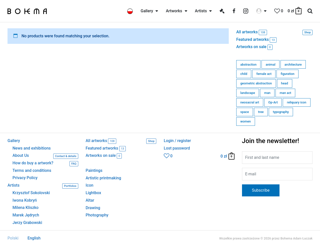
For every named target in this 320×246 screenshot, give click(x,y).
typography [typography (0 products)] (281, 112)
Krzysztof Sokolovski (31, 193)
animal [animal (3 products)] (271, 64)
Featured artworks (256, 40)
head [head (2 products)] (284, 83)
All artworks (274, 32)
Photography (97, 215)
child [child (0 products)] (243, 74)
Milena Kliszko (25, 208)
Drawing (93, 207)
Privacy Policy (25, 178)
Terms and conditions (31, 171)
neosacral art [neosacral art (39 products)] (249, 102)
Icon (90, 185)
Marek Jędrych (25, 215)
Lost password (177, 148)
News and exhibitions (31, 148)
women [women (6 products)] (245, 121)
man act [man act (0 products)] (285, 93)
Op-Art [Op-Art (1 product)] (273, 102)
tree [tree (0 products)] (261, 112)
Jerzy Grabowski (27, 223)
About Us (45, 156)
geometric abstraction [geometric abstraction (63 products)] (256, 83)
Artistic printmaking (103, 178)
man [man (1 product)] (267, 93)
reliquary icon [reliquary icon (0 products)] (296, 102)
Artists (43, 186)
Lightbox (93, 192)
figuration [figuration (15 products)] (287, 74)
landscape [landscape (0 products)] (247, 93)
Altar (90, 200)
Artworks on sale (254, 47)
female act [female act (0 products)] (264, 74)
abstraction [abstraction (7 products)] (248, 64)
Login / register (177, 141)
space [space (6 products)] (244, 112)
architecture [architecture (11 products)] (293, 64)
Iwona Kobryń (24, 200)
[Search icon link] (310, 11)
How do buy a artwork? (45, 163)
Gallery (14, 141)
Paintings (94, 170)
